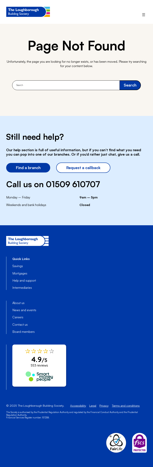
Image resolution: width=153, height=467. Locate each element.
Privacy (104, 405)
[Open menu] (143, 15)
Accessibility (78, 405)
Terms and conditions (126, 405)
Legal (92, 405)
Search (130, 85)
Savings (17, 266)
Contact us (20, 324)
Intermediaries (22, 288)
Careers (17, 317)
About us (18, 303)
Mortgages (19, 273)
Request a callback (83, 167)
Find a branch (28, 167)
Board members (23, 332)
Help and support (24, 280)
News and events (24, 310)
